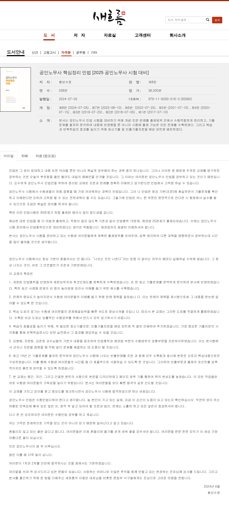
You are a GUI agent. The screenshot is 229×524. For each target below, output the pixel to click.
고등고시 (50, 52)
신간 (35, 52)
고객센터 (143, 35)
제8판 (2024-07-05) (74, 107)
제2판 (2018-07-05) (120, 112)
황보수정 (65, 82)
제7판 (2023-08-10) (107, 107)
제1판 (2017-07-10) (153, 112)
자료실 (110, 35)
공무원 (81, 52)
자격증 (66, 52)
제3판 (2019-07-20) (87, 112)
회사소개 (178, 35)
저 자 (79, 35)
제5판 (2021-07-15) (174, 107)
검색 (217, 20)
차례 (24, 156)
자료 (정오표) (45, 156)
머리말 (9, 156)
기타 (94, 52)
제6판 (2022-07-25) (141, 107)
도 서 (49, 35)
